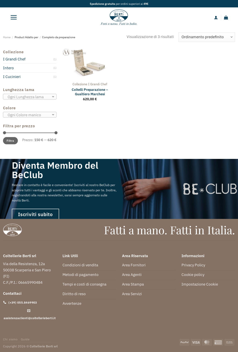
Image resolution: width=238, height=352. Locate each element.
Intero (8, 67)
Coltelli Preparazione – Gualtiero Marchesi (90, 91)
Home (7, 37)
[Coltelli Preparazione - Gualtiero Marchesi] (90, 64)
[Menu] (13, 17)
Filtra (10, 140)
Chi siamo (10, 339)
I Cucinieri (12, 76)
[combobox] (29, 96)
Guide (25, 339)
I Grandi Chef (14, 58)
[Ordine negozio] (206, 37)
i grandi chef (97, 84)
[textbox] (28, 97)
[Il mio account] (216, 17)
